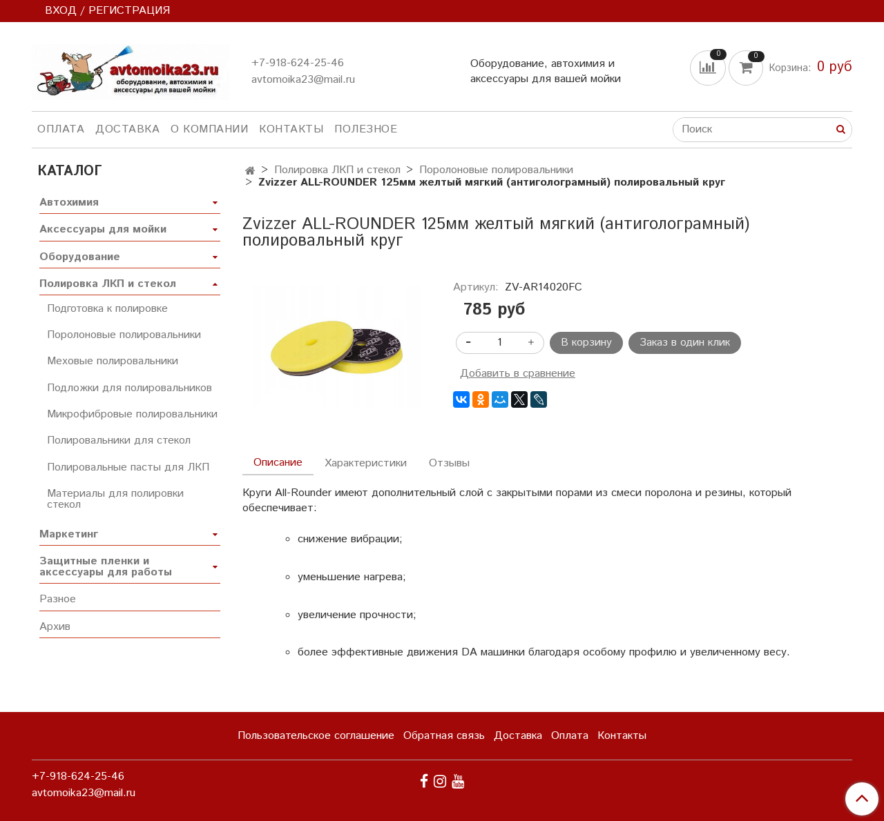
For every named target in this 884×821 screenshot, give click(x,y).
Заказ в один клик (685, 342)
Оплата (60, 129)
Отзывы (449, 463)
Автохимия (69, 202)
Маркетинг (68, 534)
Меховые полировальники (112, 361)
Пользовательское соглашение (316, 736)
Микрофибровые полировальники (132, 414)
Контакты (291, 129)
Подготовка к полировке (107, 309)
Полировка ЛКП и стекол (337, 170)
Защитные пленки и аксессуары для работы (105, 566)
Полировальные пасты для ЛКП (128, 467)
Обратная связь (444, 736)
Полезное (365, 129)
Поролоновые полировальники (496, 170)
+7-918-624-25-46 (297, 63)
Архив (54, 627)
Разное (57, 599)
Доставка (127, 129)
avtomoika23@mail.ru (303, 80)
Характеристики (366, 463)
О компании (209, 129)
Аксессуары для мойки (102, 229)
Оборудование (79, 257)
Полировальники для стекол (119, 440)
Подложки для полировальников (129, 388)
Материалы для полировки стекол (115, 499)
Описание (277, 463)
